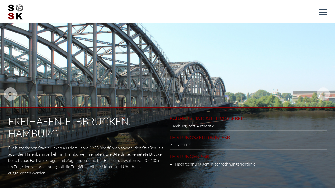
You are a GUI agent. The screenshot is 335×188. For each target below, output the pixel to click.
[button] (323, 12)
